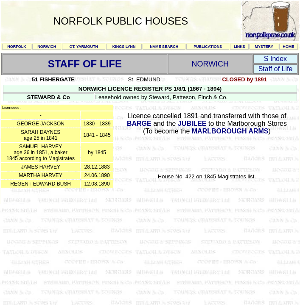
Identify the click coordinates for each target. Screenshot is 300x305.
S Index (275, 58)
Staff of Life (275, 68)
